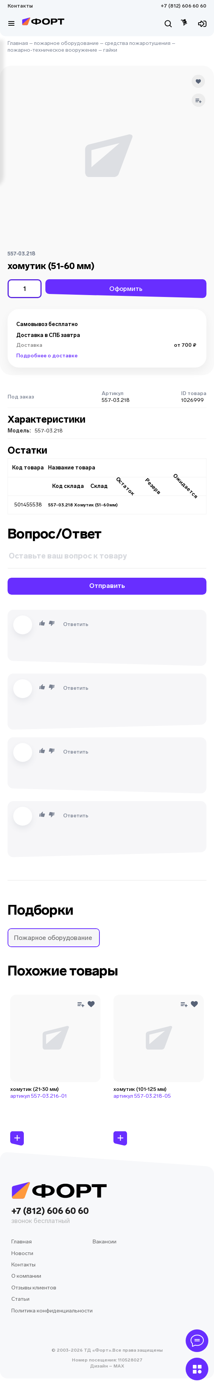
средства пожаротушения (138, 43)
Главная (18, 43)
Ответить (75, 624)
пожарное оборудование (66, 43)
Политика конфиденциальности (52, 1311)
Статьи (20, 1299)
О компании (26, 1276)
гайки (110, 50)
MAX (118, 1366)
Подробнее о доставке (47, 355)
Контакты (20, 6)
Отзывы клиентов (33, 1288)
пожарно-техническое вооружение (52, 50)
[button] (54, 937)
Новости (22, 1253)
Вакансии (104, 1241)
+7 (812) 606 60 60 (183, 6)
